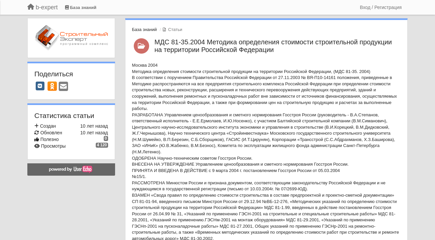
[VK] (40, 86)
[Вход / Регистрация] (380, 7)
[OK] (52, 86)
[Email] (63, 87)
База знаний (144, 29)
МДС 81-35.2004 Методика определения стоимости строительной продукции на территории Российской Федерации (273, 45)
